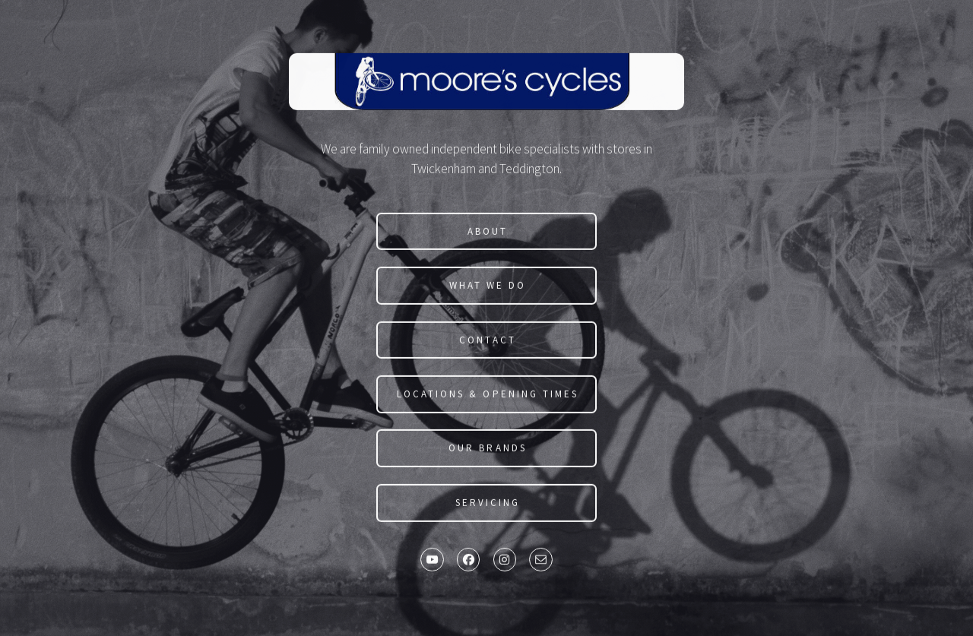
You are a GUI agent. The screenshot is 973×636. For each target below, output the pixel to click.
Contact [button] (487, 340)
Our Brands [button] (487, 449)
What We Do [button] (487, 286)
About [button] (487, 232)
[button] (431, 560)
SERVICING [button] (487, 503)
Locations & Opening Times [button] (487, 394)
